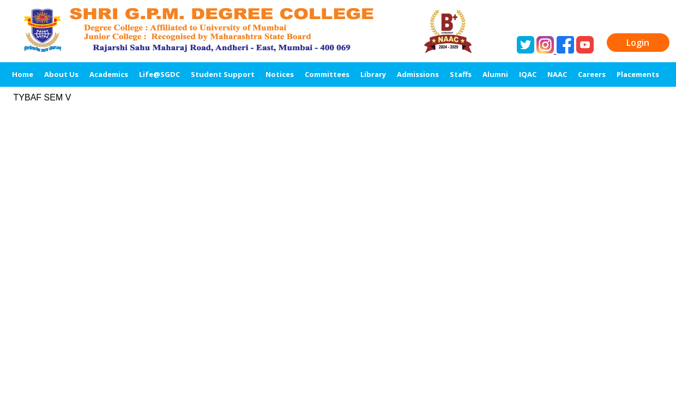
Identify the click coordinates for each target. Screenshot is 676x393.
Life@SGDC (159, 74)
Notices (279, 74)
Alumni (495, 74)
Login (637, 43)
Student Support (223, 74)
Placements (638, 74)
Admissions (418, 74)
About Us (61, 74)
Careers (592, 74)
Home (22, 74)
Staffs (461, 74)
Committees (327, 74)
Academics (108, 74)
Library (373, 74)
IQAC (527, 74)
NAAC (557, 74)
